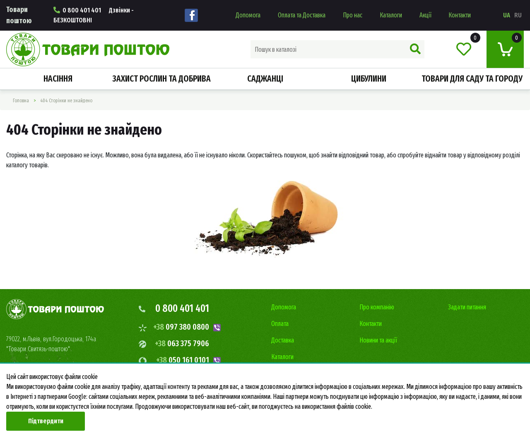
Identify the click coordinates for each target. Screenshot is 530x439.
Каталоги (391, 15)
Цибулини (368, 78)
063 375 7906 (182, 343)
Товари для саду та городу (472, 78)
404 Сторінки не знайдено (66, 101)
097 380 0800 (181, 327)
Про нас (352, 15)
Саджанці (265, 78)
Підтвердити (45, 421)
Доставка (282, 340)
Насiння (57, 78)
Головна (21, 101)
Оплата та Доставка (301, 15)
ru (518, 15)
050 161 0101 (182, 360)
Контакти (459, 15)
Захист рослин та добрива (161, 78)
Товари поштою (19, 15)
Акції (425, 15)
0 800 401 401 (93, 15)
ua (506, 15)
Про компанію (376, 307)
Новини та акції (378, 340)
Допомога (248, 15)
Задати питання (467, 307)
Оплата (280, 324)
